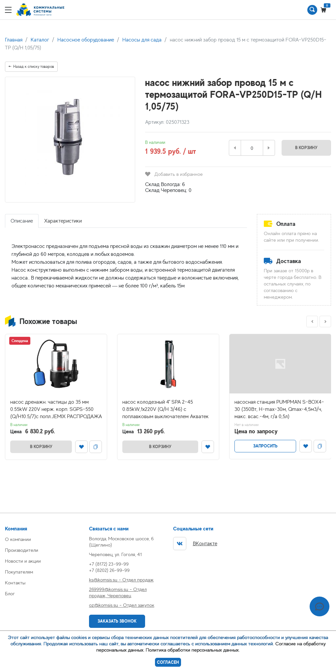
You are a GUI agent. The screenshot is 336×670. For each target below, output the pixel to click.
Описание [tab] (22, 221)
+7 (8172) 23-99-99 (109, 564)
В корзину (306, 147)
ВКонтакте (195, 543)
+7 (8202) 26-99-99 (109, 570)
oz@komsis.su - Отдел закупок (121, 605)
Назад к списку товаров (31, 66)
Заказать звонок (117, 621)
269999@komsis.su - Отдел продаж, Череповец (118, 592)
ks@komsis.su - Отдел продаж (121, 579)
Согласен (168, 662)
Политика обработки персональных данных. (193, 650)
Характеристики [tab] (63, 221)
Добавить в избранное (174, 174)
